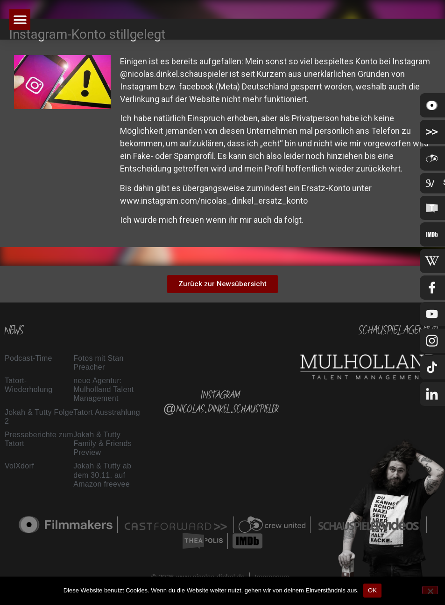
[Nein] (430, 590)
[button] (19, 19)
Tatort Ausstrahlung (106, 412)
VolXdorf (19, 466)
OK (372, 590)
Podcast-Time (28, 358)
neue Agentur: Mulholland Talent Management (103, 389)
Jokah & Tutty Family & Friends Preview (102, 443)
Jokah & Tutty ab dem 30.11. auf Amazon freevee (102, 475)
